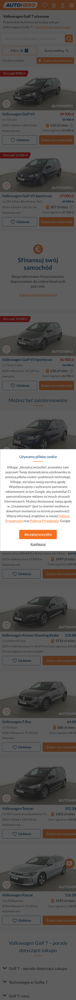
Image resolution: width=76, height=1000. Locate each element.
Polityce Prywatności (44, 521)
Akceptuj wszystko (38, 534)
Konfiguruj (38, 544)
